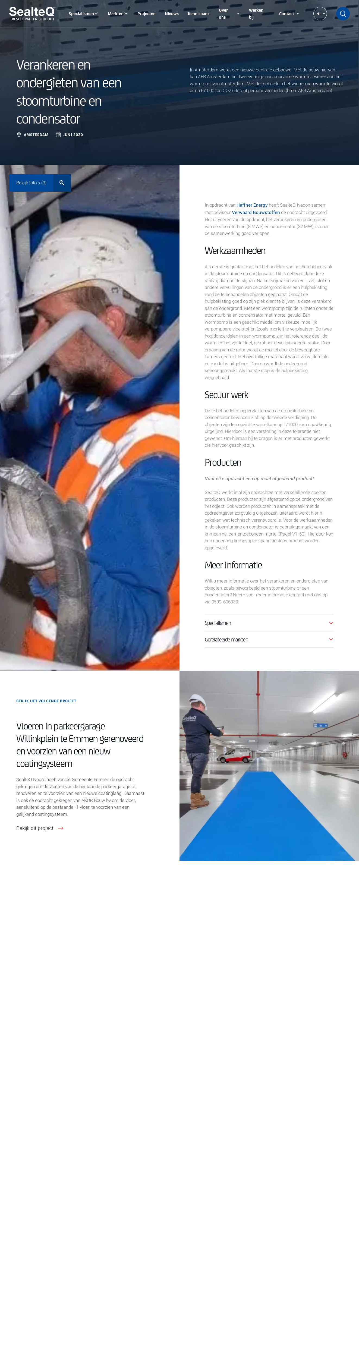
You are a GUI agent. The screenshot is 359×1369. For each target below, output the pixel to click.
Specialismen (84, 13)
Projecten (146, 13)
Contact (289, 13)
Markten (118, 13)
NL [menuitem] (319, 14)
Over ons (229, 13)
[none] (320, 14)
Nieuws (172, 13)
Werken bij (256, 13)
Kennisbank (199, 13)
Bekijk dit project (40, 828)
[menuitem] (320, 14)
